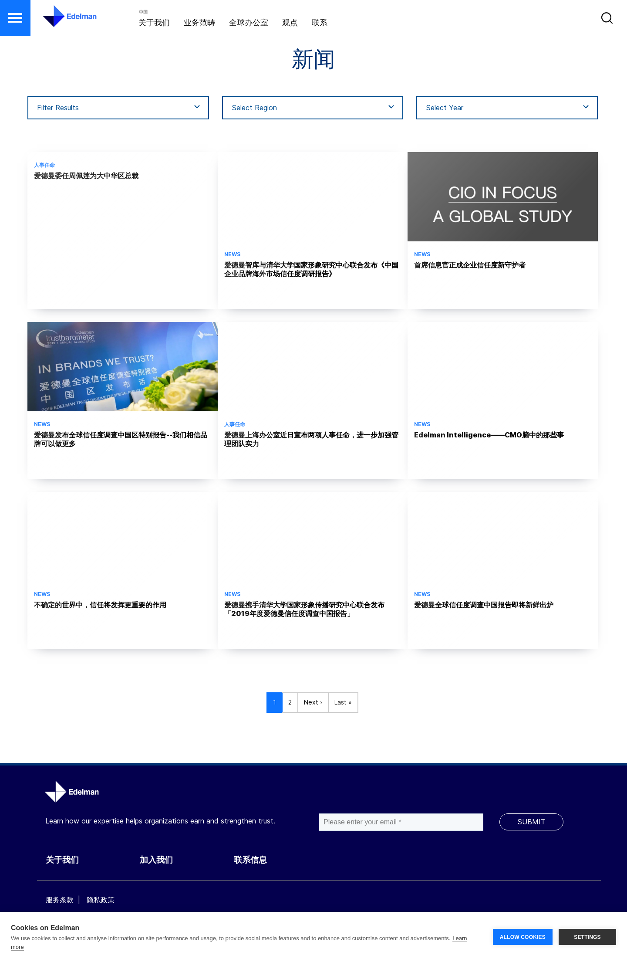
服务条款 (60, 899)
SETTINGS (587, 937)
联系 (319, 22)
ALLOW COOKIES (523, 937)
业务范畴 (199, 22)
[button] (15, 18)
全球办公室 (248, 22)
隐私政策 (101, 899)
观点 (290, 22)
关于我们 (154, 22)
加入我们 (156, 860)
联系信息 (250, 860)
